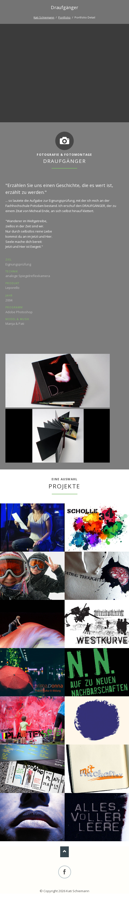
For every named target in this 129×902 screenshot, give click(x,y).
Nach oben (64, 851)
